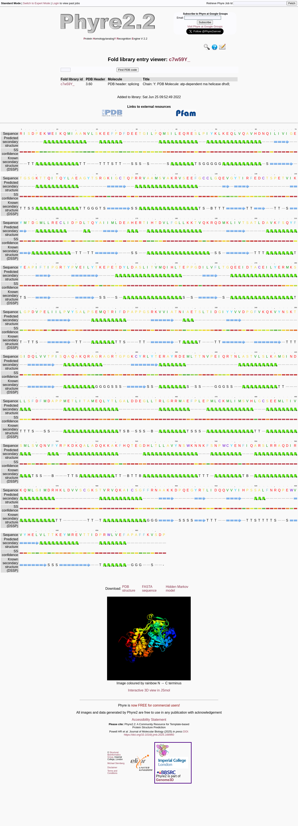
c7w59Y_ (67, 84)
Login (55, 3)
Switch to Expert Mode (36, 3)
